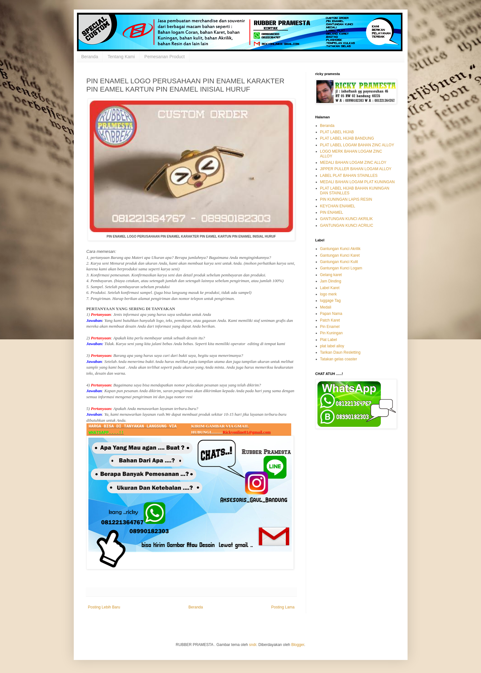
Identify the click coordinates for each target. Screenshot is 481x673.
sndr (252, 644)
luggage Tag (330, 300)
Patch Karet (330, 320)
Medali (325, 307)
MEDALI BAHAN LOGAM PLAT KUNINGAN (357, 182)
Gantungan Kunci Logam (341, 268)
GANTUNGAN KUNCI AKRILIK (346, 219)
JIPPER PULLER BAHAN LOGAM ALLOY (356, 169)
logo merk (328, 294)
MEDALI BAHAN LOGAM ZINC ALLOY (353, 162)
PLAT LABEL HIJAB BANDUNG (347, 138)
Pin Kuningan (331, 333)
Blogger (297, 644)
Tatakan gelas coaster (338, 359)
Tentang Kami (121, 56)
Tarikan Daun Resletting (340, 352)
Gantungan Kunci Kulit (339, 262)
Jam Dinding (330, 281)
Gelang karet (331, 275)
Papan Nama (331, 313)
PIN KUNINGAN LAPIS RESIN (346, 199)
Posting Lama (282, 607)
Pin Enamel (330, 326)
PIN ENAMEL (331, 212)
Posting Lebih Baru (104, 607)
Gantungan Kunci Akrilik (340, 248)
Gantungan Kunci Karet (340, 255)
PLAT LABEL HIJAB (337, 132)
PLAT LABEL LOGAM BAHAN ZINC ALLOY (357, 145)
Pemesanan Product (164, 56)
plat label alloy (332, 346)
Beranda (89, 56)
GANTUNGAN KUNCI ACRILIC (346, 225)
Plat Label (328, 339)
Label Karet (330, 288)
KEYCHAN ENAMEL (337, 206)
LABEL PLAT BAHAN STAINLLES (349, 175)
